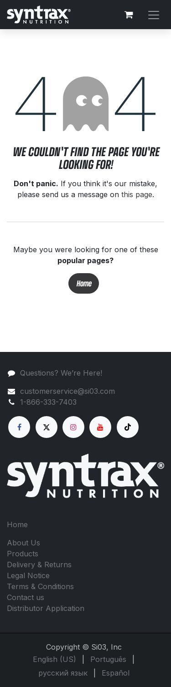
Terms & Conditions (40, 586)
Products (22, 553)
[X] (46, 427)
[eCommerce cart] (129, 14)
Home (83, 283)
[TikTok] (128, 427)
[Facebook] (19, 427)
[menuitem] (54, 659)
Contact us (25, 597)
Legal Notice (28, 575)
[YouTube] (100, 427)
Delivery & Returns (39, 564)
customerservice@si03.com (67, 391)
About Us (23, 542)
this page (136, 194)
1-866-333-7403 (48, 402)
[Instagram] (73, 427)
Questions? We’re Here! (61, 372)
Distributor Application (45, 608)
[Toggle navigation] (153, 14)
